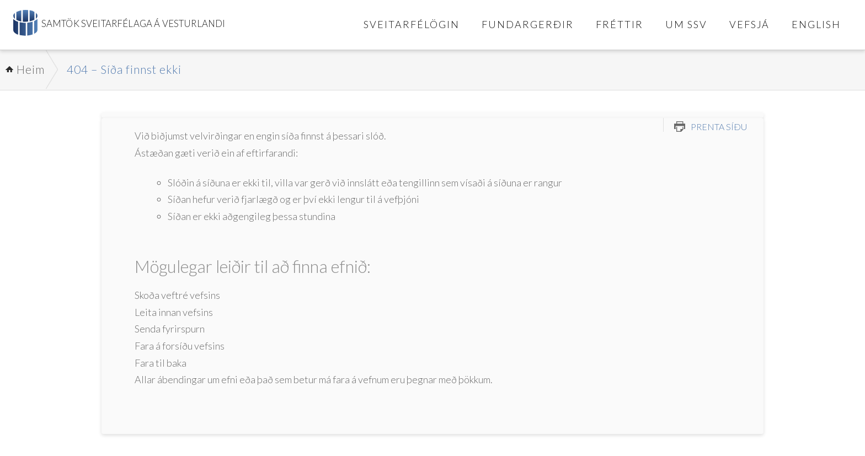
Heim (31, 69)
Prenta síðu (719, 126)
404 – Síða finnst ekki (124, 69)
